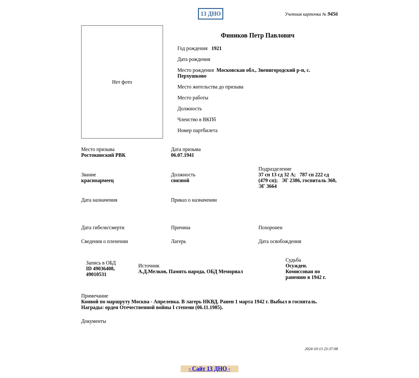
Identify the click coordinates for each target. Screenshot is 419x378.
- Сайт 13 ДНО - (209, 368)
